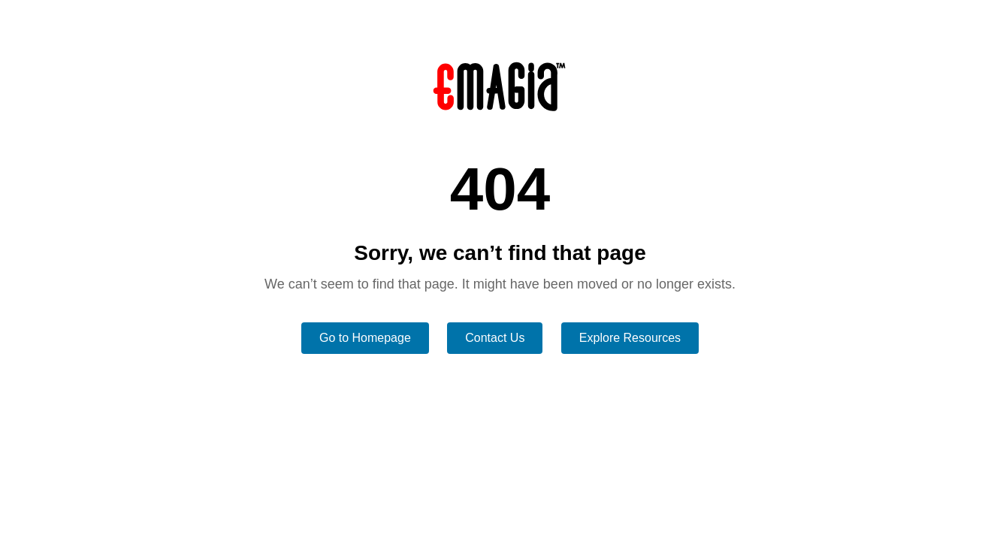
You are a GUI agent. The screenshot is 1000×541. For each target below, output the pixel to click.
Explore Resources (630, 337)
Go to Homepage (365, 337)
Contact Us (494, 337)
